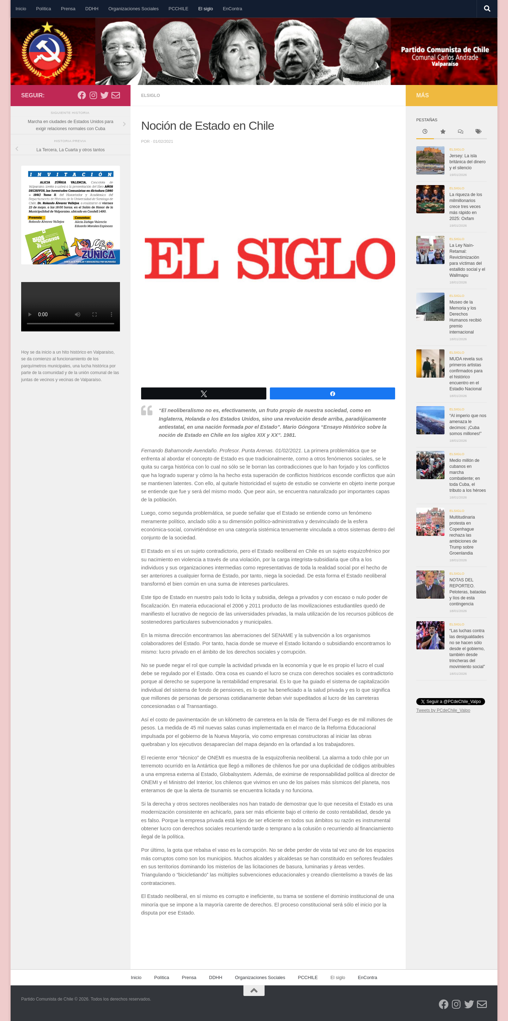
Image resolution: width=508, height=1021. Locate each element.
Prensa (68, 8)
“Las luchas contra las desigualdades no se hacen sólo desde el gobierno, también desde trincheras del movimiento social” (467, 648)
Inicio (21, 8)
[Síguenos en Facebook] (82, 95)
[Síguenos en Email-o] (115, 95)
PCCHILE (178, 8)
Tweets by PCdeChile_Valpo (443, 710)
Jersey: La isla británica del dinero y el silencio (467, 161)
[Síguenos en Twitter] (104, 95)
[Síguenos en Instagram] (93, 95)
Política (43, 8)
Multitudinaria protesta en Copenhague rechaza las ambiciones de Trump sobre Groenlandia (463, 535)
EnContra (232, 8)
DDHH (91, 8)
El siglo (205, 8)
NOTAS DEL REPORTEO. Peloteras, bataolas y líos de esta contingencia (467, 591)
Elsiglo (151, 95)
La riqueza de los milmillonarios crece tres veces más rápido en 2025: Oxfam (465, 206)
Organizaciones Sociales (133, 8)
